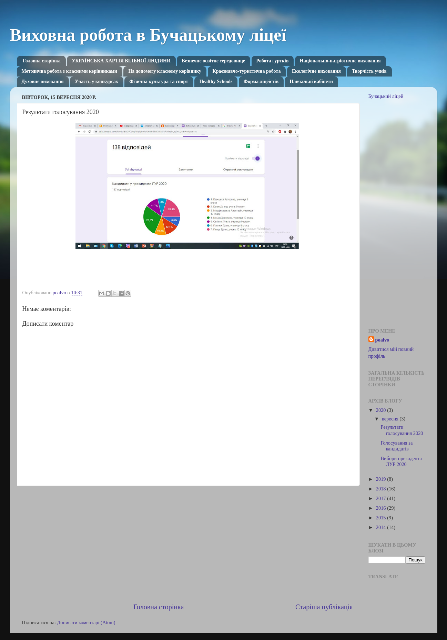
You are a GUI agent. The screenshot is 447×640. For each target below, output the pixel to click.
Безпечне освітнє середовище (213, 60)
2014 (381, 527)
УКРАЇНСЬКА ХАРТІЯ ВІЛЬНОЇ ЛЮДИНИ (121, 60)
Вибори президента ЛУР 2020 (400, 461)
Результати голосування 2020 (401, 430)
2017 (381, 498)
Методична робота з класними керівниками (69, 71)
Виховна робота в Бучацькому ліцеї (148, 34)
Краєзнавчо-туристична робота (247, 71)
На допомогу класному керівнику (164, 71)
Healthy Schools (215, 81)
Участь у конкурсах (96, 81)
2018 (381, 488)
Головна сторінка (42, 60)
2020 (381, 410)
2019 (381, 479)
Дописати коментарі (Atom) (86, 622)
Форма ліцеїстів (261, 81)
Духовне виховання (43, 81)
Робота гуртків (272, 60)
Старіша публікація (324, 607)
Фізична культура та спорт (158, 81)
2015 (381, 517)
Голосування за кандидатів (396, 445)
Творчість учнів (369, 71)
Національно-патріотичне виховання (340, 60)
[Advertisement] (187, 544)
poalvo (382, 340)
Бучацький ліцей (386, 96)
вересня (390, 418)
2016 (381, 508)
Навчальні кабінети (311, 81)
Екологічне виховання (316, 71)
